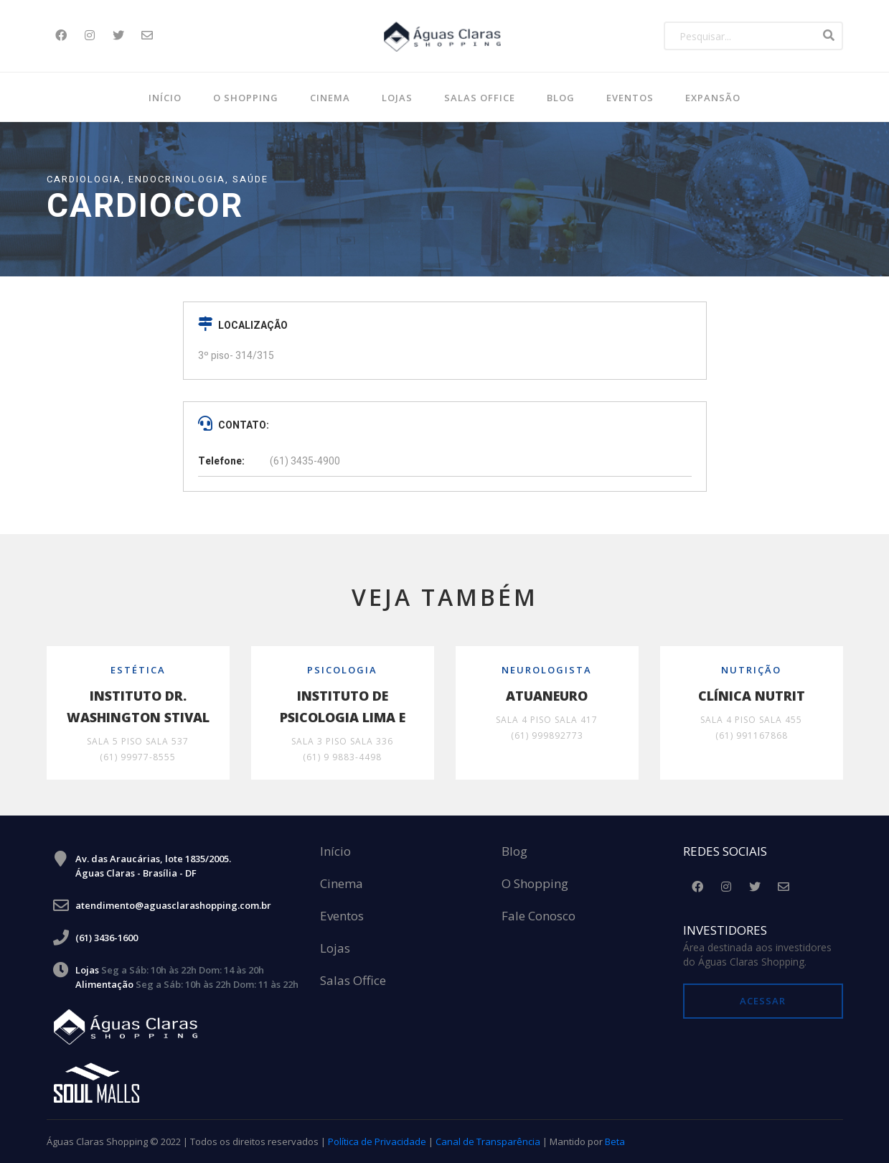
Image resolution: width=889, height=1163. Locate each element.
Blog (514, 851)
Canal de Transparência (488, 1141)
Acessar (763, 1000)
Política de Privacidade (377, 1141)
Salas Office (353, 981)
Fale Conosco (538, 916)
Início (165, 97)
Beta (615, 1141)
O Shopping (245, 97)
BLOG (561, 97)
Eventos (630, 97)
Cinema (330, 97)
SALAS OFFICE (479, 97)
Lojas (397, 97)
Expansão (712, 97)
